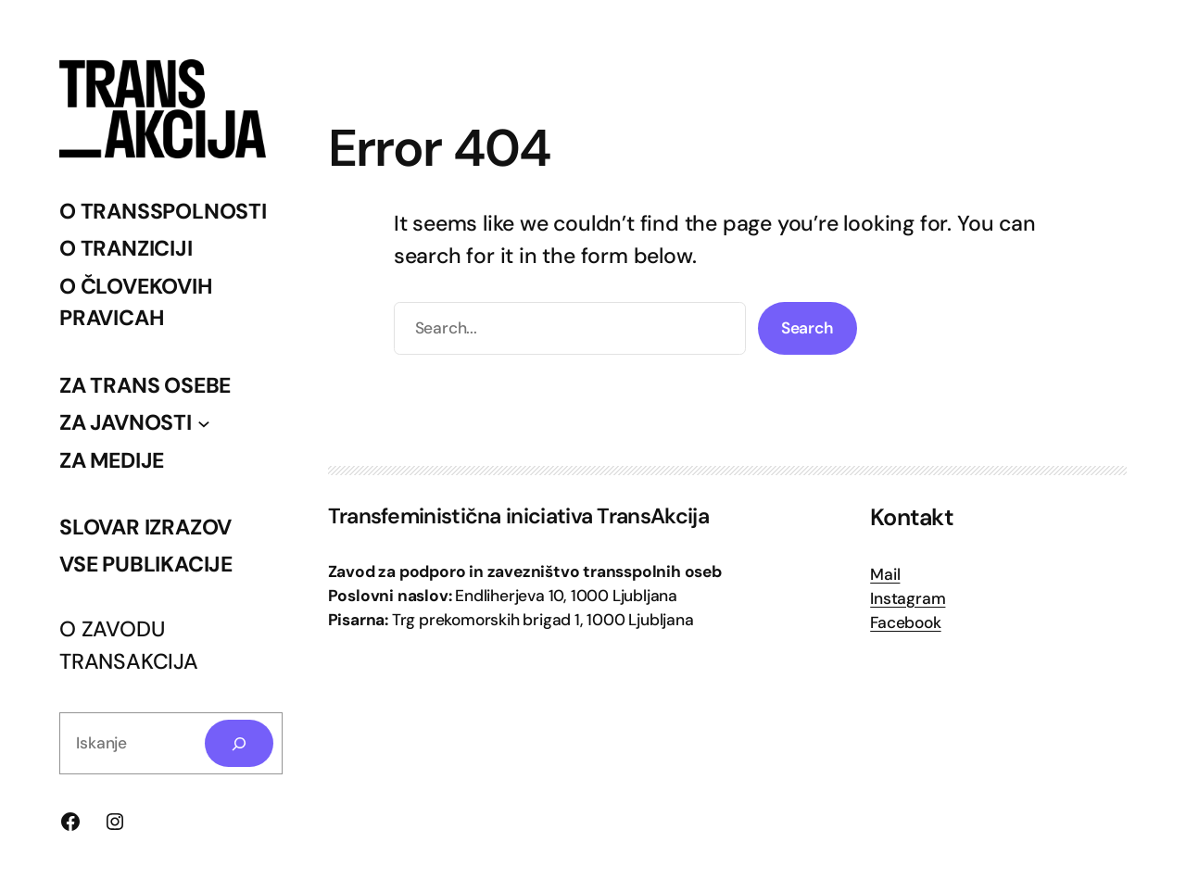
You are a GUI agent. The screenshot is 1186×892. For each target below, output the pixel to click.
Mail (885, 574)
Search (807, 328)
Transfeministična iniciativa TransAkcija (518, 516)
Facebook (905, 622)
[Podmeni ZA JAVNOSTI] (203, 422)
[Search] (239, 743)
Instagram (907, 598)
